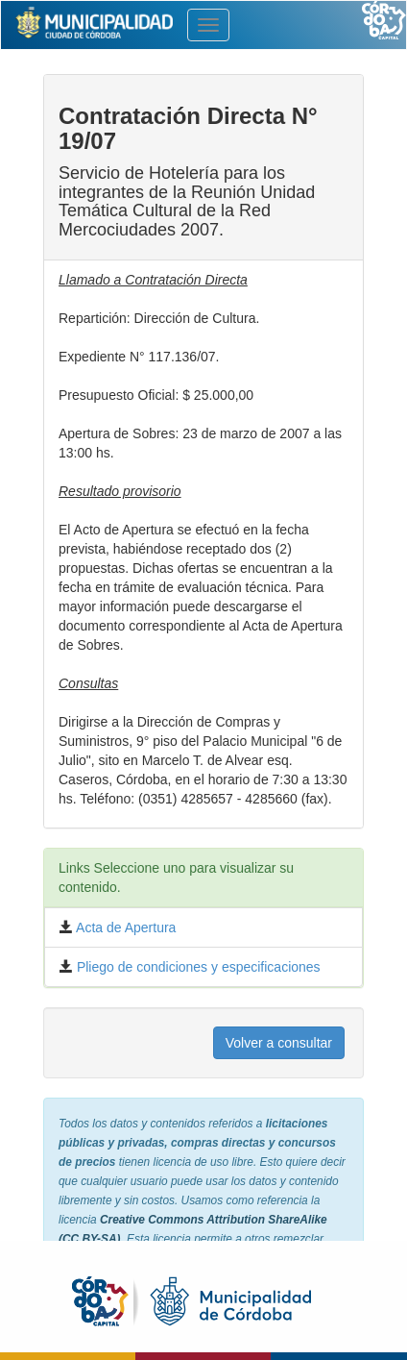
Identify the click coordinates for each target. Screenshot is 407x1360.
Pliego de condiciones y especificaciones (197, 967)
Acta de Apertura (124, 927)
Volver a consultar (279, 1043)
